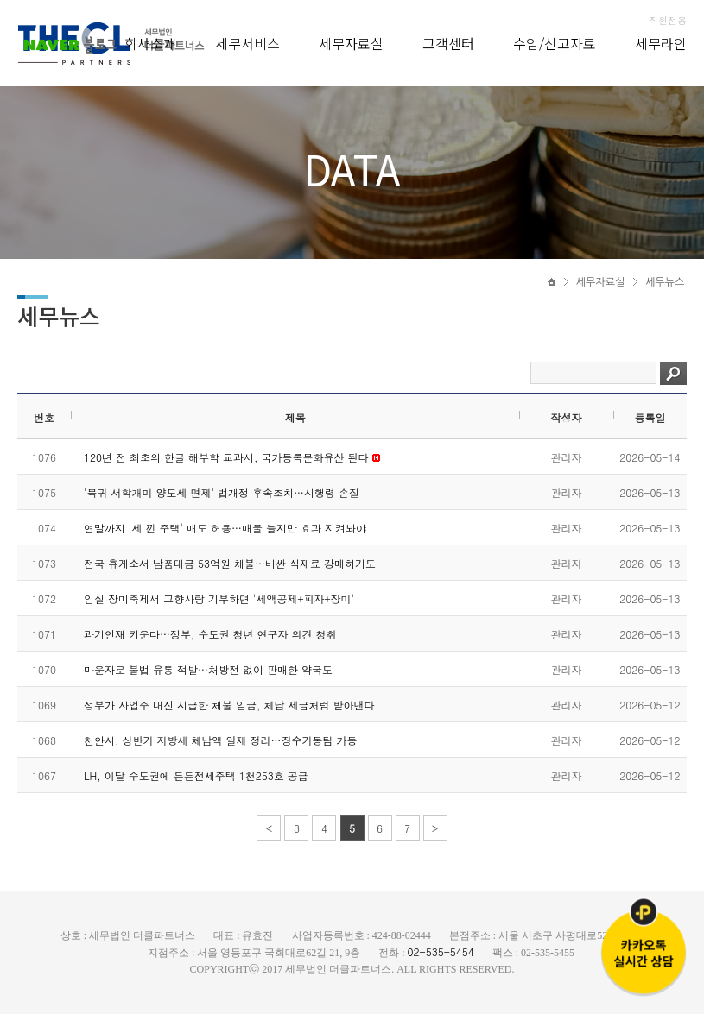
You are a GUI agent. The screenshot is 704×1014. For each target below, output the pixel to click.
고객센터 (448, 43)
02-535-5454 (441, 951)
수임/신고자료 (554, 43)
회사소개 (150, 43)
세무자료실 (351, 43)
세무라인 (661, 43)
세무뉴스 (664, 282)
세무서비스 (247, 43)
